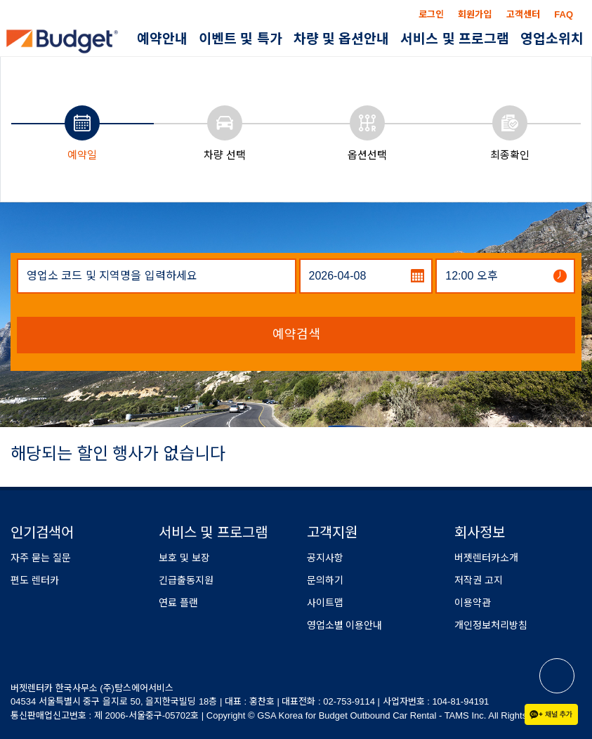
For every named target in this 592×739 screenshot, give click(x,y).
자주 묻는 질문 (41, 557)
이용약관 (472, 602)
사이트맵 (325, 602)
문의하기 (325, 580)
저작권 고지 (478, 580)
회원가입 (475, 14)
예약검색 (296, 334)
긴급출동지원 (186, 580)
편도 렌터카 (35, 580)
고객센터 (523, 14)
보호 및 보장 (184, 557)
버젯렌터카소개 (486, 557)
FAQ (563, 14)
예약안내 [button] (162, 39)
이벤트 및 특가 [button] (240, 39)
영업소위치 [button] (552, 39)
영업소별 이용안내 (345, 625)
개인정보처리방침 (490, 625)
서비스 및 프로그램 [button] (454, 39)
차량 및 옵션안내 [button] (342, 39)
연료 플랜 (178, 602)
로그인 (431, 14)
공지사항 (325, 557)
